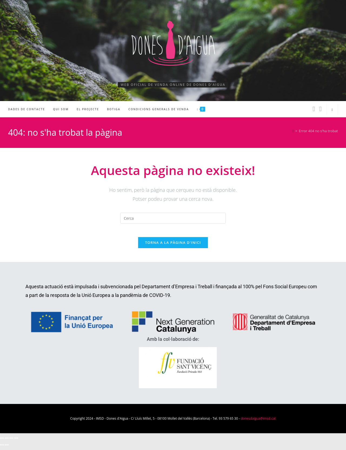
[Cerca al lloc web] (332, 110)
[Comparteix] (11, 441)
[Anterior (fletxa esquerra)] (2, 447)
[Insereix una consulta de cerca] (173, 218)
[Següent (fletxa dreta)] (7, 447)
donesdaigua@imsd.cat (258, 421)
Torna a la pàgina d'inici (173, 245)
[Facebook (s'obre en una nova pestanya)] (313, 108)
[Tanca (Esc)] (16, 441)
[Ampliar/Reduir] (2, 441)
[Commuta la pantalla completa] (7, 441)
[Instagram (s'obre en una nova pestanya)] (320, 108)
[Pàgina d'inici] (293, 130)
